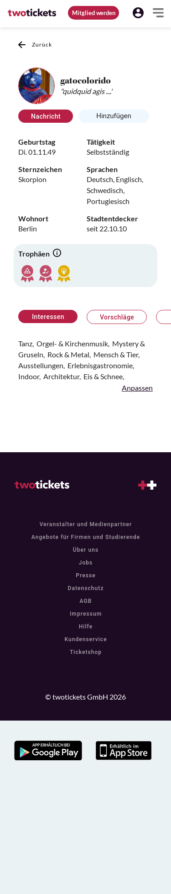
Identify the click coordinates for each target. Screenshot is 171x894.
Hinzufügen (113, 116)
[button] (138, 12)
